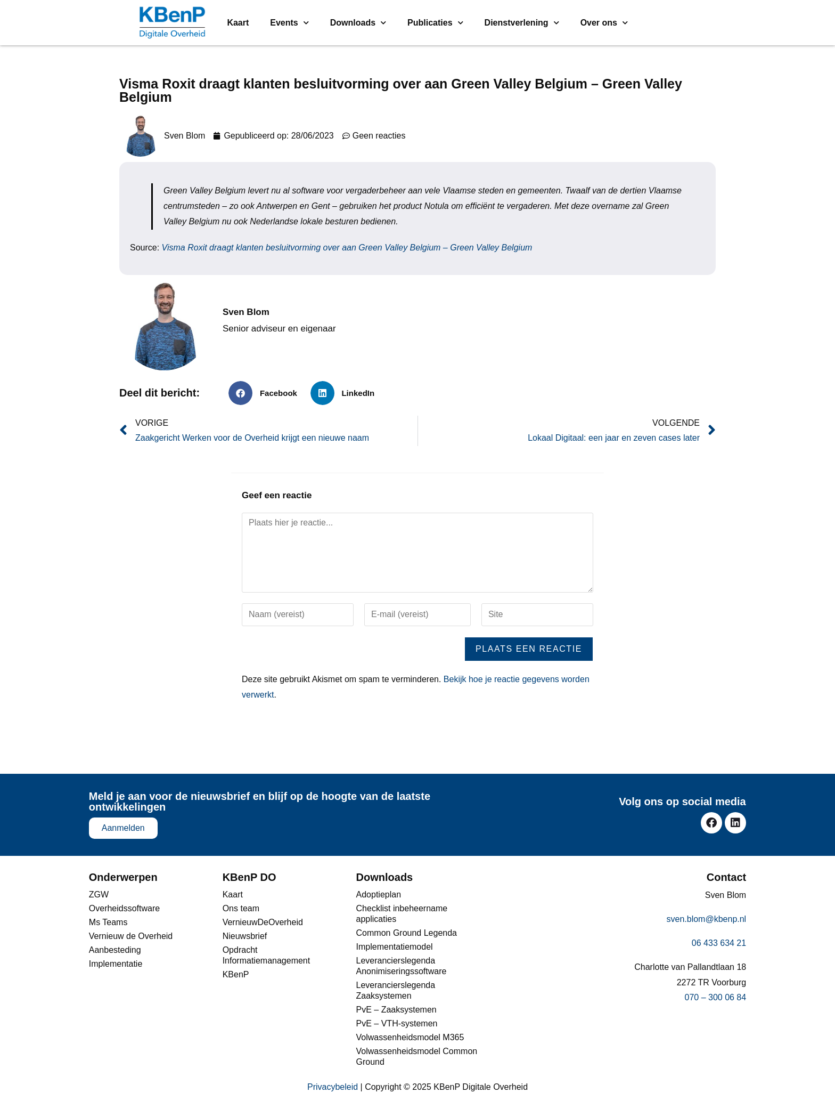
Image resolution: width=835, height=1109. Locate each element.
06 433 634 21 (719, 943)
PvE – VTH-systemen (397, 1023)
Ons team (241, 908)
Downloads (358, 22)
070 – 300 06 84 (716, 997)
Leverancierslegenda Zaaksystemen (396, 990)
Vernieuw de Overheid (131, 936)
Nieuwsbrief (245, 936)
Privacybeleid (332, 1086)
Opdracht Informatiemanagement (266, 955)
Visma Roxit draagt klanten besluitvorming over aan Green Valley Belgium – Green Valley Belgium (347, 247)
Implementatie (116, 963)
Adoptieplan (379, 894)
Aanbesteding (115, 949)
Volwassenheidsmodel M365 (410, 1037)
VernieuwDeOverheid (263, 922)
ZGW (99, 894)
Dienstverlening (522, 22)
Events (289, 22)
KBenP (236, 974)
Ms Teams (108, 922)
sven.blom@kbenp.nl (707, 919)
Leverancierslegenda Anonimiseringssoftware (401, 966)
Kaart (238, 22)
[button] (266, 393)
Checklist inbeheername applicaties (402, 914)
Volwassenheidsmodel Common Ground (417, 1056)
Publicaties (435, 22)
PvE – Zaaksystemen (396, 1009)
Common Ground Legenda (406, 932)
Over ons (604, 22)
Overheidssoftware (124, 908)
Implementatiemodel (394, 946)
